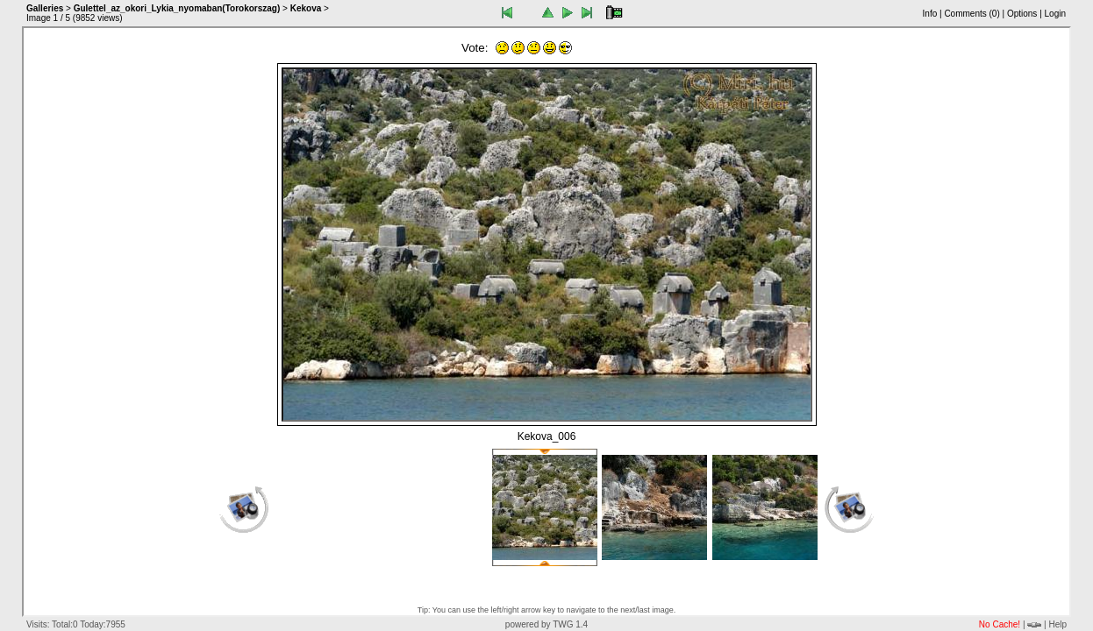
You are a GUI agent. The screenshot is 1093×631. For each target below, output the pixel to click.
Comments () (971, 13)
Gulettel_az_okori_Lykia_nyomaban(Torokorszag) (177, 8)
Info (930, 13)
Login (1055, 13)
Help (1057, 624)
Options (1022, 13)
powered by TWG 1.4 (546, 624)
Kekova (306, 8)
